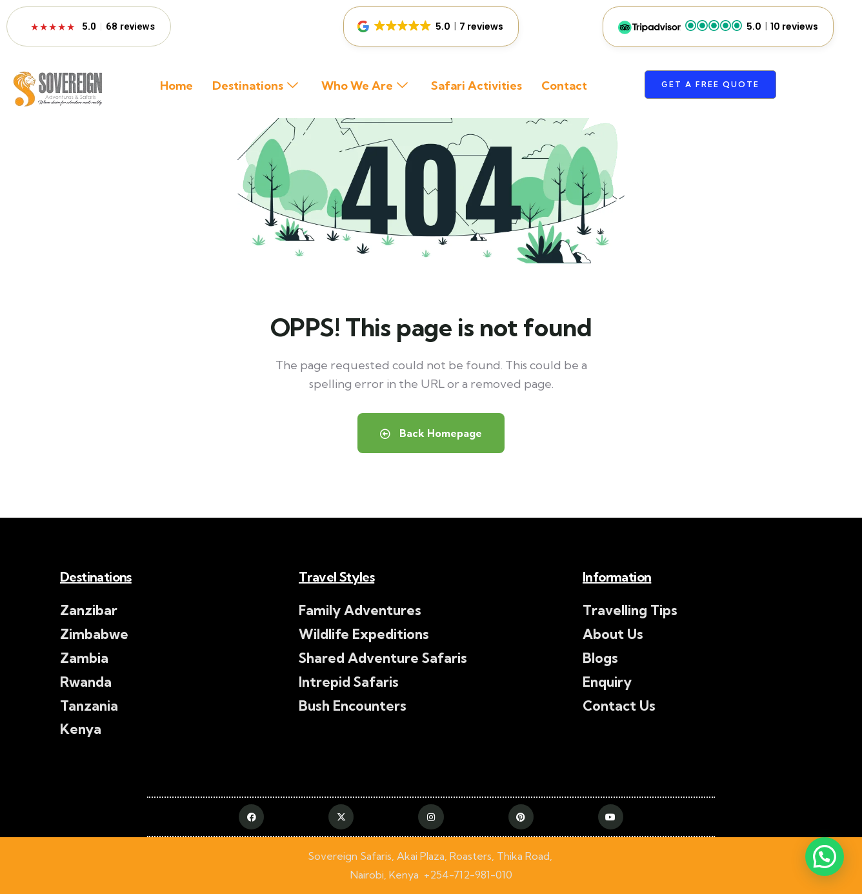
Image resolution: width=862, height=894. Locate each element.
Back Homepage (431, 433)
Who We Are (364, 86)
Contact (564, 85)
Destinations (255, 86)
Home (176, 85)
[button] (431, 26)
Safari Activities (476, 85)
